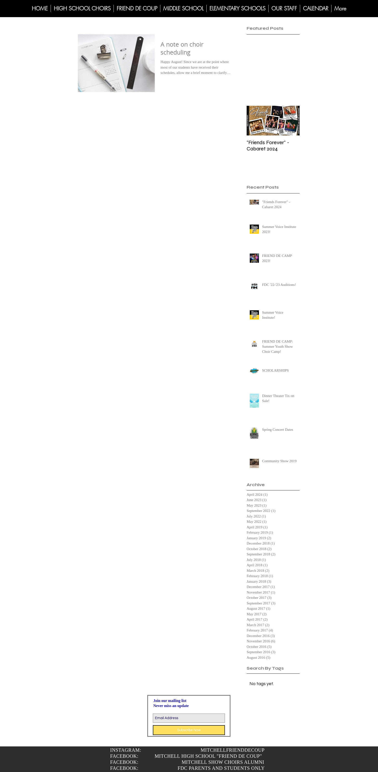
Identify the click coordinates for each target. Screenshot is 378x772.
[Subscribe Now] (189, 730)
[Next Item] (292, 121)
